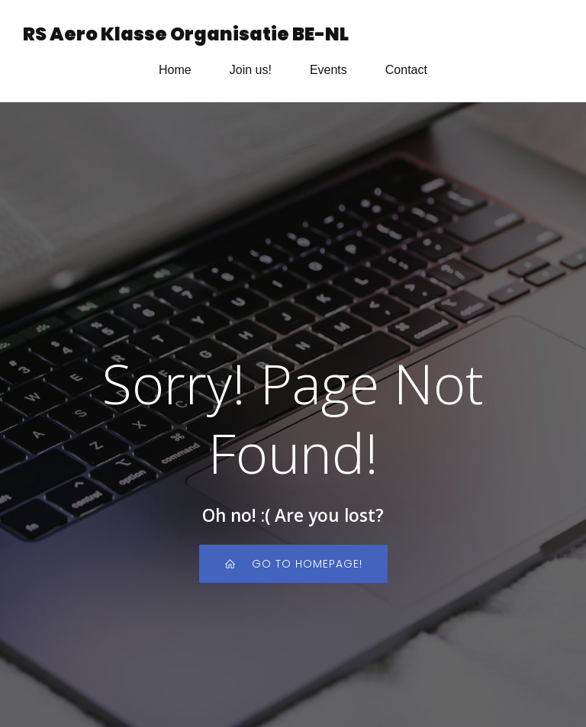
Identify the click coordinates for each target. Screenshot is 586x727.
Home (175, 69)
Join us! (251, 69)
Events (328, 69)
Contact (406, 69)
